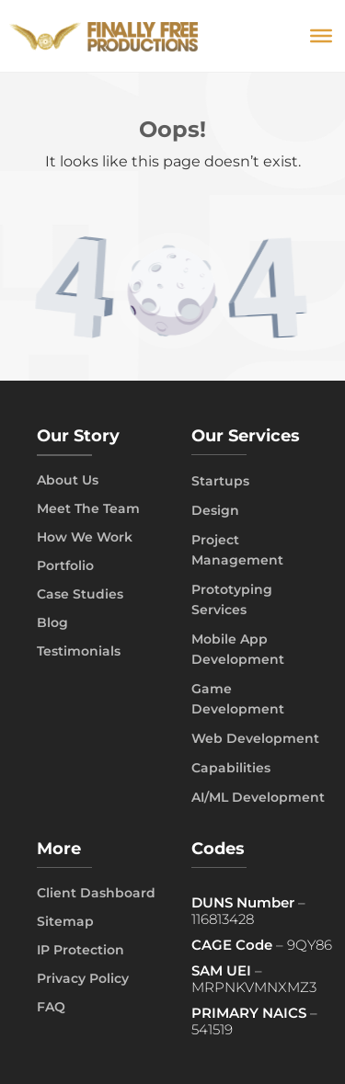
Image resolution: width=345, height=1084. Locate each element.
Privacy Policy (83, 978)
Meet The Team (88, 508)
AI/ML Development (258, 797)
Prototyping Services (231, 599)
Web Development (255, 738)
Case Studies (80, 594)
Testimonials (79, 651)
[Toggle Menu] (321, 35)
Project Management (237, 549)
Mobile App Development (237, 649)
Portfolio (65, 565)
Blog (52, 622)
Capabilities (230, 767)
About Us (67, 480)
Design (215, 510)
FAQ (51, 1006)
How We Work (84, 537)
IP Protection (80, 949)
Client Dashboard (96, 892)
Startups (220, 481)
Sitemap (65, 921)
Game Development (237, 698)
